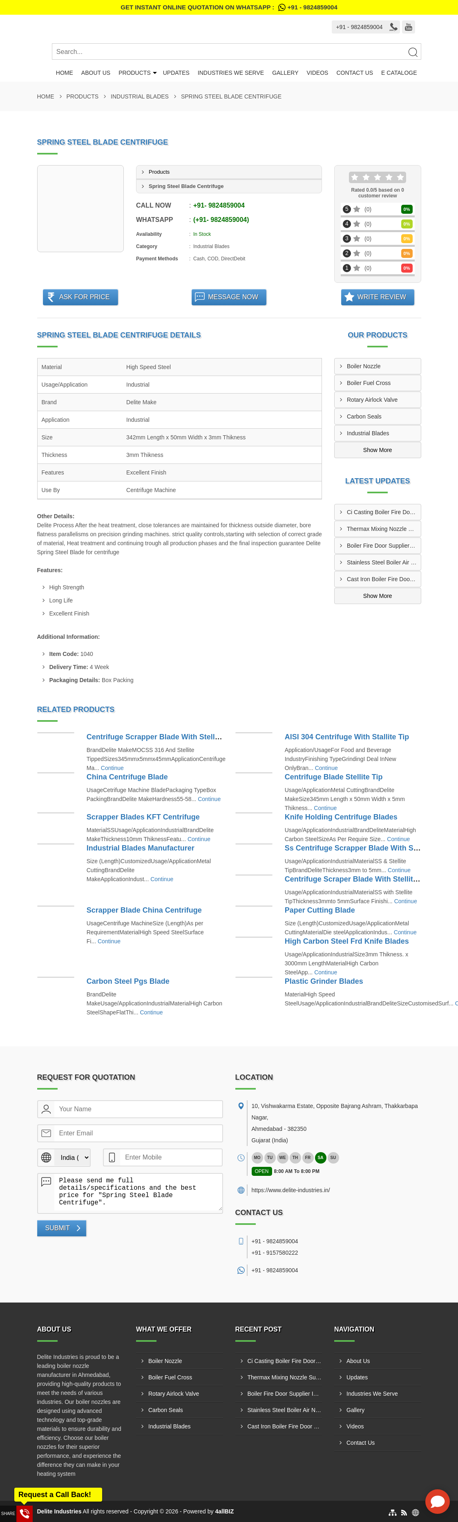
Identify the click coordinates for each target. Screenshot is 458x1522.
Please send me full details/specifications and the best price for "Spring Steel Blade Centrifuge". (138, 1192)
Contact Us (354, 72)
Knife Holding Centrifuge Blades (341, 817)
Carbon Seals (364, 416)
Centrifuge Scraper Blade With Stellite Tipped (364, 879)
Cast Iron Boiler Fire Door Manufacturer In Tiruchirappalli (384, 579)
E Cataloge (399, 72)
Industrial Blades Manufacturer (140, 848)
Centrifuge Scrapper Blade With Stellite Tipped (168, 737)
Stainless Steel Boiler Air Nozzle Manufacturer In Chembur (384, 562)
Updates (176, 72)
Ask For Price (84, 296)
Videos (317, 72)
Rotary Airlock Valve (372, 399)
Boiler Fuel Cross (369, 383)
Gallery (285, 72)
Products (134, 72)
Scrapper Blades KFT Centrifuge (143, 817)
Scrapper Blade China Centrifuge (144, 910)
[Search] (412, 52)
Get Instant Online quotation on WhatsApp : (229, 7)
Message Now (233, 296)
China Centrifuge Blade (127, 777)
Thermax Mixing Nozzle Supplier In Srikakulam (384, 529)
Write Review (381, 296)
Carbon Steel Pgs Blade (128, 981)
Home (64, 72)
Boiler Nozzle (363, 366)
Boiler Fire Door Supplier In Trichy (384, 545)
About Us (95, 72)
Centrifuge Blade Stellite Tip (334, 777)
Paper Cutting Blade (320, 910)
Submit (57, 1227)
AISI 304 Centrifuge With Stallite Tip (347, 737)
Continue (112, 768)
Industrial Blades (140, 96)
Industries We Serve (231, 72)
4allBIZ (224, 1511)
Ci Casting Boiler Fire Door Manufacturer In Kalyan (384, 512)
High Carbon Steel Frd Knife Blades (347, 941)
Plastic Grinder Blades (324, 981)
